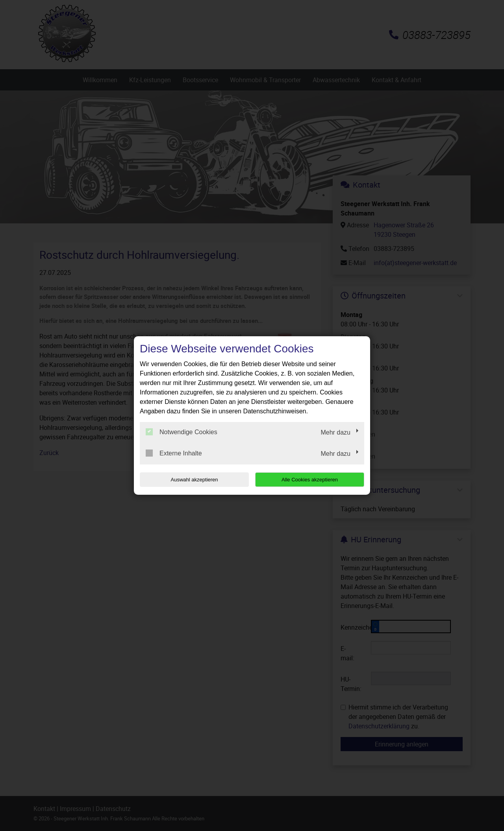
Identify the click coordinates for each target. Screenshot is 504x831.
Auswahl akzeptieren (190, 480)
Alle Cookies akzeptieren (313, 480)
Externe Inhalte (174, 453)
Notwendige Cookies (181, 431)
